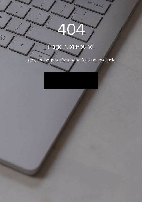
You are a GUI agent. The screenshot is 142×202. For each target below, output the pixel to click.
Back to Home (71, 80)
